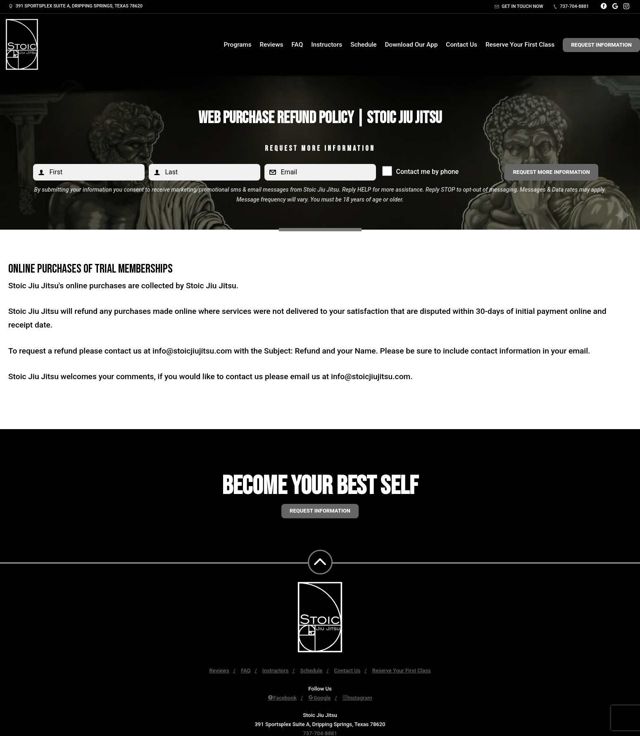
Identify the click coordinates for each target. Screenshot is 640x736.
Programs (237, 44)
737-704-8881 (571, 6)
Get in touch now (519, 6)
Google (319, 698)
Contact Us (461, 44)
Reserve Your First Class (519, 44)
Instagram (357, 698)
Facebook (282, 698)
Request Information (601, 45)
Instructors (326, 44)
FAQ (297, 44)
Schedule (363, 44)
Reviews (271, 44)
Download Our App (411, 44)
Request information (320, 511)
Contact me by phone (425, 172)
